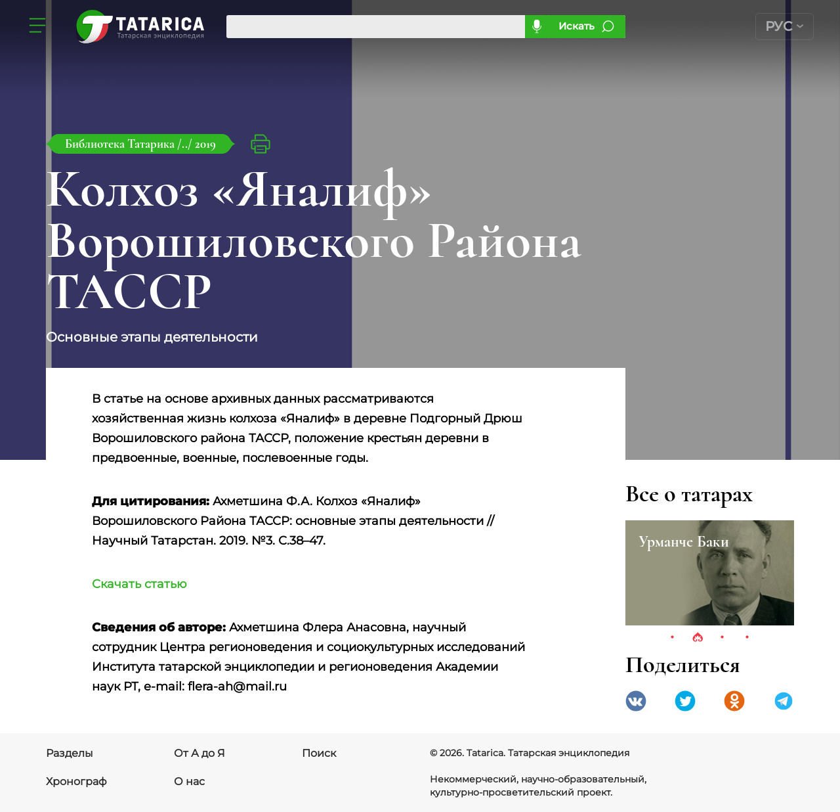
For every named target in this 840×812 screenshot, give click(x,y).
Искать (576, 26)
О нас (189, 781)
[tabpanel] (709, 572)
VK (635, 700)
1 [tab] (672, 638)
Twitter (685, 700)
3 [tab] (722, 638)
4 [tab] (747, 638)
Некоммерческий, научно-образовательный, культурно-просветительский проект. (538, 785)
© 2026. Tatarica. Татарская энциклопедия (529, 753)
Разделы (69, 753)
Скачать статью (139, 584)
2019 (205, 143)
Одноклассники (734, 700)
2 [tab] (697, 638)
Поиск (319, 753)
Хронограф (76, 781)
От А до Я (199, 753)
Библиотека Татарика (121, 143)
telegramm (783, 700)
